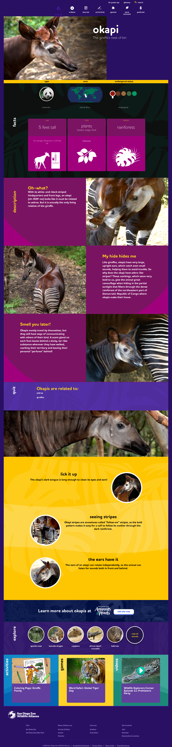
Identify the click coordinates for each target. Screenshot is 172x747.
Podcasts (61, 736)
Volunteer (125, 733)
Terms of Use (109, 746)
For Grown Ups (113, 2)
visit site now (123, 611)
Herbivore (87, 140)
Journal (60, 733)
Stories (86, 12)
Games (113, 12)
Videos (72, 12)
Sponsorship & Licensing (130, 736)
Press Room (94, 733)
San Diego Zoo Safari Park (35, 733)
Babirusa (115, 646)
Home (23, 9)
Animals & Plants (64, 729)
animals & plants (59, 15)
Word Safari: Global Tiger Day (84, 689)
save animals (127, 13)
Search (140, 2)
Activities (100, 12)
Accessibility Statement (81, 746)
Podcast (141, 12)
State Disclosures (123, 746)
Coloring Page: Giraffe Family (27, 689)
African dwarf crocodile (95, 647)
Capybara (76, 646)
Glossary (127, 2)
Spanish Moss (36, 646)
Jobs (123, 729)
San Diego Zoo (31, 729)
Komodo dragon (56, 646)
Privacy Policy (97, 746)
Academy (93, 729)
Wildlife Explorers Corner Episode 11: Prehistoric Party (139, 690)
